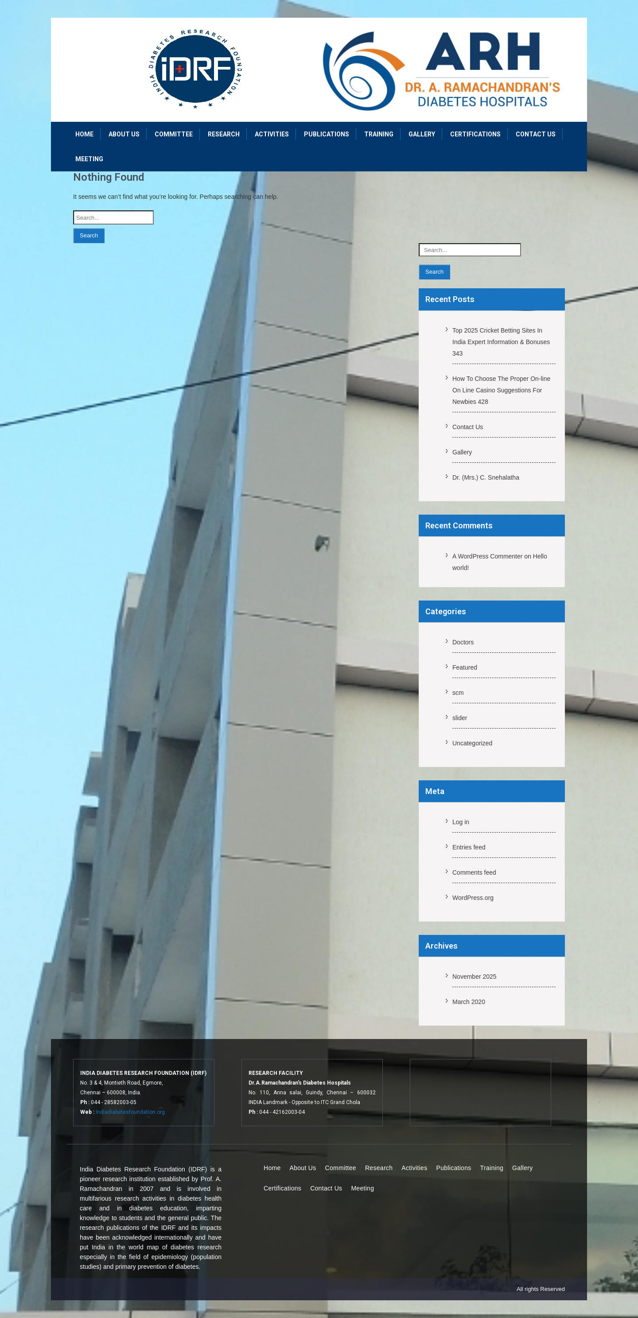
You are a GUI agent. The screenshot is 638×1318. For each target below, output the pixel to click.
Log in (460, 822)
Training (378, 134)
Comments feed (474, 872)
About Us (124, 134)
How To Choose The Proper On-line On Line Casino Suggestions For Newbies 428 (501, 390)
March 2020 (468, 1001)
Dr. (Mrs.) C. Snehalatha (485, 477)
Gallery (421, 134)
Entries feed (469, 847)
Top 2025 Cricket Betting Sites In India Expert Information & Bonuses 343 (501, 342)
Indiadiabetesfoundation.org (130, 1112)
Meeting (89, 159)
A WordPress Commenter (487, 556)
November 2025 (474, 976)
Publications (326, 134)
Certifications (475, 134)
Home (84, 134)
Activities (272, 134)
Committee (174, 134)
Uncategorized (472, 743)
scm (458, 692)
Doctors (463, 642)
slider (459, 717)
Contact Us (536, 134)
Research (224, 134)
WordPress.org (473, 897)
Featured (464, 667)
